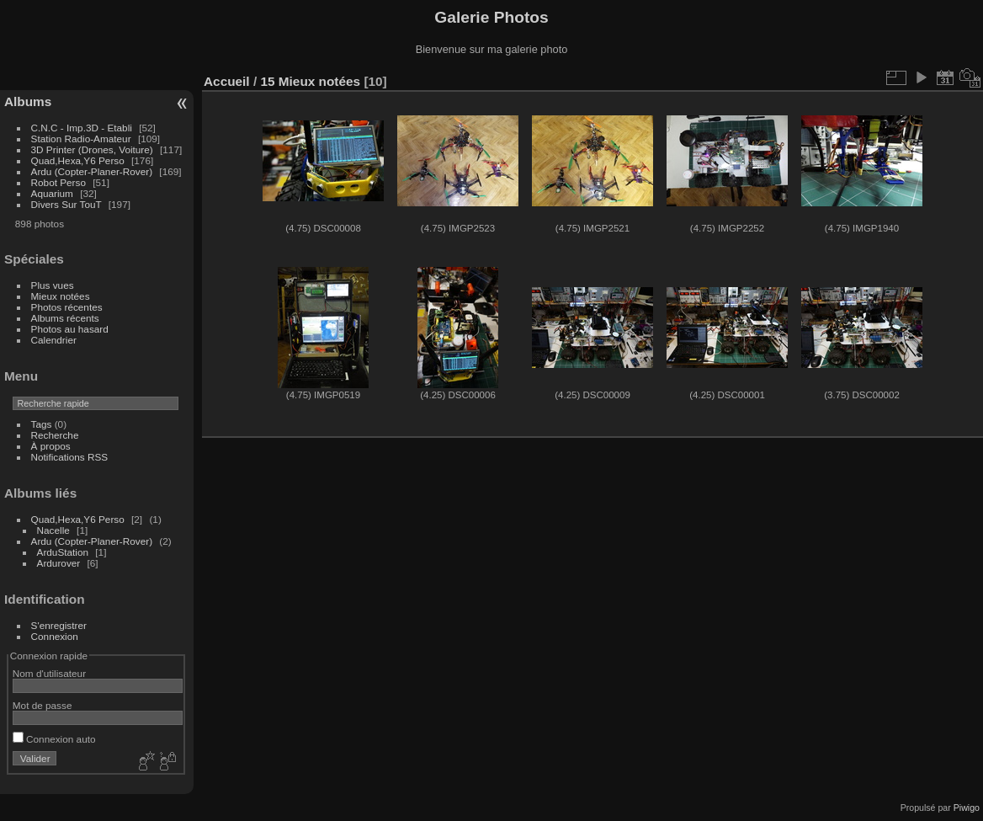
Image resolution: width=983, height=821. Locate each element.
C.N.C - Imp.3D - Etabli (81, 127)
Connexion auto (54, 738)
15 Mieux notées (310, 81)
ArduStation (62, 551)
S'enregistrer (59, 625)
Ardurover (59, 562)
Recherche (55, 434)
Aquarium (52, 193)
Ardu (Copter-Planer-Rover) (92, 171)
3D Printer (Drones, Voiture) (92, 149)
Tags (41, 423)
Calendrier (54, 339)
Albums (27, 101)
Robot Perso (58, 182)
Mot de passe (42, 705)
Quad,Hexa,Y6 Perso (78, 160)
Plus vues (52, 285)
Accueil (227, 81)
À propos (51, 445)
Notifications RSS (70, 456)
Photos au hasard (70, 328)
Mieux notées (60, 296)
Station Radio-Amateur (81, 138)
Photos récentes (67, 306)
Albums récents (65, 317)
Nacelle (53, 530)
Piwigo (967, 807)
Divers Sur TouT (66, 204)
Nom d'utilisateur (49, 673)
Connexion (54, 636)
